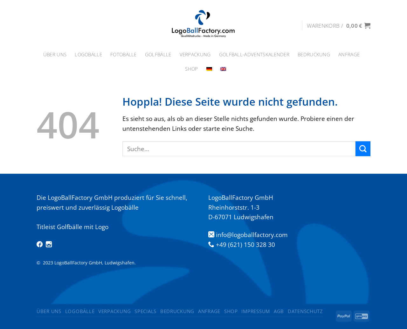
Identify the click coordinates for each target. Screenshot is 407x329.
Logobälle (88, 54)
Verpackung (195, 54)
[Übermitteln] (362, 148)
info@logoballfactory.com (252, 234)
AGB (279, 311)
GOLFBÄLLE (158, 54)
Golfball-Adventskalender (254, 54)
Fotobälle (123, 54)
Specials (145, 311)
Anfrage (349, 54)
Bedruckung (314, 54)
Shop (191, 69)
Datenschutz (305, 311)
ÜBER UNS (54, 54)
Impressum (255, 311)
